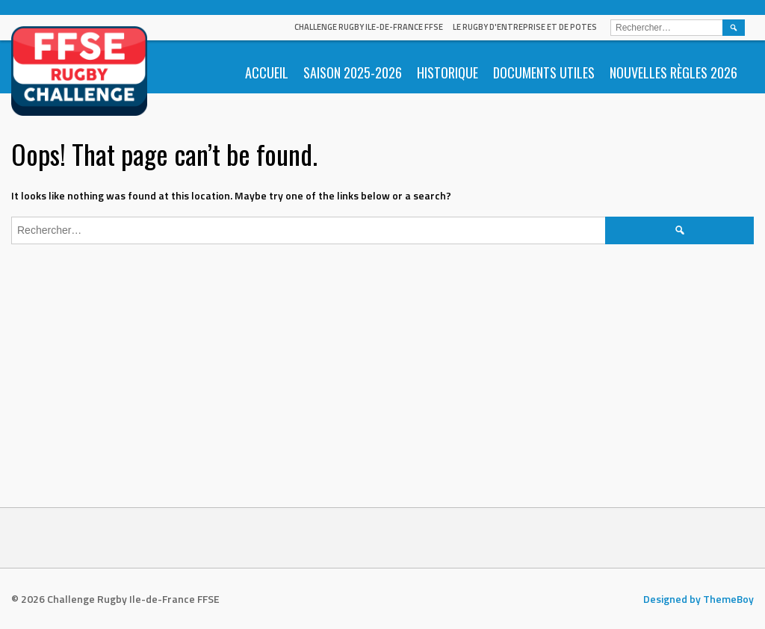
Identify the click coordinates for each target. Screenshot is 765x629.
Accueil (266, 72)
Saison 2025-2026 (352, 72)
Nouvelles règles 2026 (673, 72)
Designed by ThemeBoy (698, 599)
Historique (447, 72)
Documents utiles (544, 72)
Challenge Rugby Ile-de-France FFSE (368, 27)
